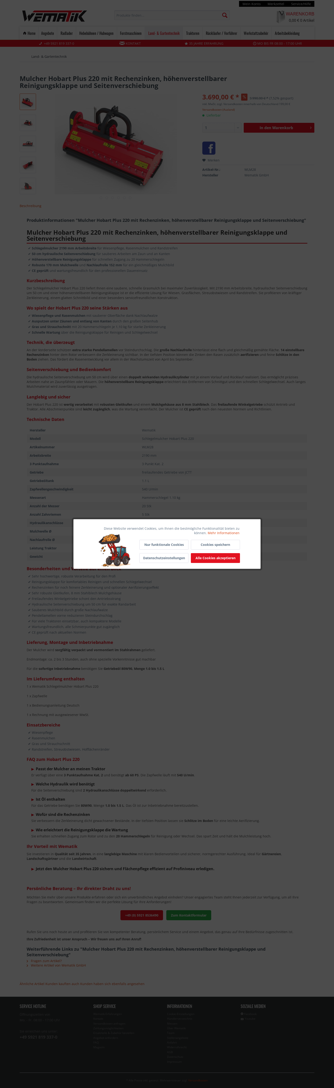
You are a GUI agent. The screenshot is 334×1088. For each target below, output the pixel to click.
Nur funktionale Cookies (164, 544)
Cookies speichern (215, 544)
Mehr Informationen (224, 533)
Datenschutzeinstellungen (164, 558)
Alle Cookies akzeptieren (216, 558)
